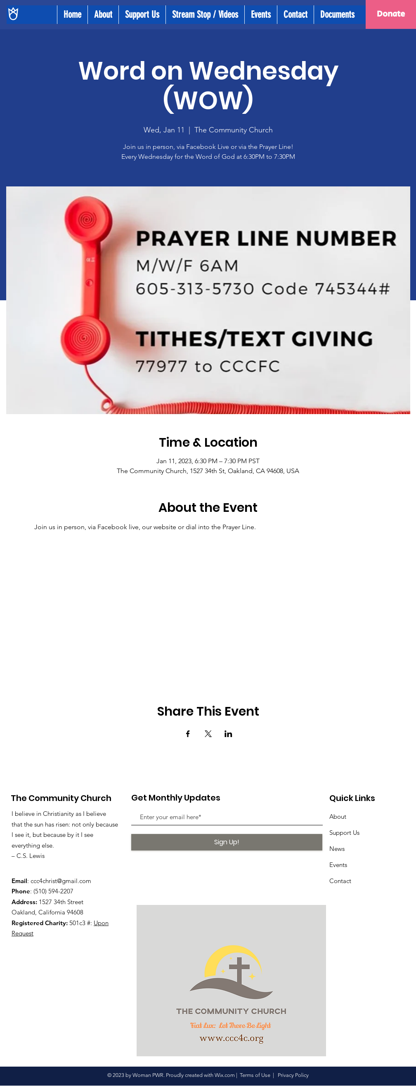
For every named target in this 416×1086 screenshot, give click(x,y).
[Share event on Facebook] (188, 733)
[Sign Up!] (226, 842)
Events (338, 865)
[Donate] (391, 14)
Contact (340, 881)
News (337, 849)
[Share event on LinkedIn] (228, 733)
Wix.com (225, 1075)
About (337, 816)
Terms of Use (255, 1075)
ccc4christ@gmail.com (61, 881)
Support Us (344, 832)
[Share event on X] (208, 733)
